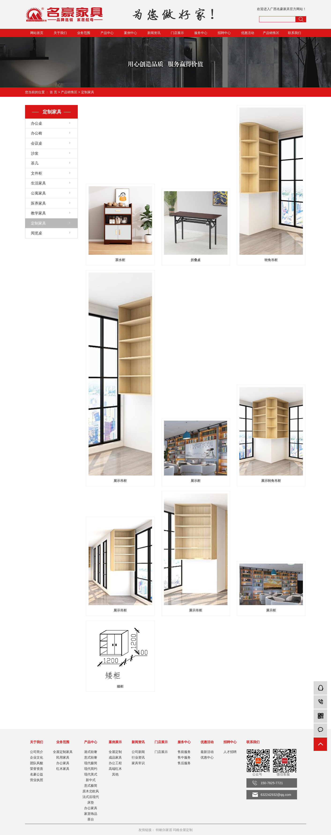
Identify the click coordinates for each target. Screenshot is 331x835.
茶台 (90, 819)
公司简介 (36, 752)
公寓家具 (38, 193)
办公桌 (36, 123)
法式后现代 (90, 797)
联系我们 (294, 33)
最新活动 (207, 752)
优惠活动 (247, 33)
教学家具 (38, 213)
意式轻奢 (90, 757)
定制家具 (87, 92)
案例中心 (130, 33)
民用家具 (62, 757)
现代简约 (90, 769)
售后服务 (184, 763)
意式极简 (90, 785)
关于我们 (60, 33)
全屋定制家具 (63, 752)
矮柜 (120, 686)
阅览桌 (36, 233)
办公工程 (115, 763)
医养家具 (38, 203)
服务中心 (200, 33)
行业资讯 (138, 757)
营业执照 (36, 780)
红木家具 (62, 769)
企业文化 (36, 757)
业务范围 (83, 33)
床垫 (90, 802)
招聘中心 (224, 33)
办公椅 (36, 133)
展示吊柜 (120, 481)
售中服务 (184, 757)
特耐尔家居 (164, 830)
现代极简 (90, 763)
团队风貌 (36, 763)
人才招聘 (230, 752)
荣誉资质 (36, 769)
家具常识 (138, 763)
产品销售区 (271, 33)
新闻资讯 (153, 33)
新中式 (91, 780)
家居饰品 (90, 814)
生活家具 (38, 183)
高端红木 (115, 769)
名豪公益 (36, 774)
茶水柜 (120, 260)
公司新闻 (138, 752)
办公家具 (62, 763)
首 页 (53, 92)
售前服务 (184, 752)
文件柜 (36, 173)
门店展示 (177, 33)
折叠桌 (196, 260)
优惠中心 (207, 757)
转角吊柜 (271, 260)
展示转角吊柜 (271, 481)
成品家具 (115, 757)
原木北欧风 (90, 791)
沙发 (34, 153)
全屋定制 (115, 752)
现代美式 (90, 774)
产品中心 (107, 33)
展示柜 (196, 481)
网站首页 (36, 33)
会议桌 (36, 143)
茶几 (34, 163)
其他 (115, 774)
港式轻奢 (90, 752)
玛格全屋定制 (183, 830)
